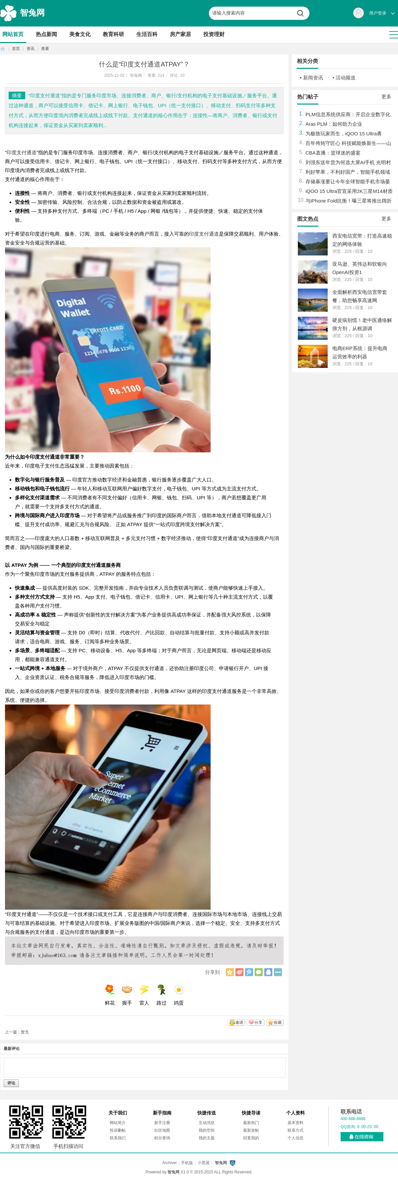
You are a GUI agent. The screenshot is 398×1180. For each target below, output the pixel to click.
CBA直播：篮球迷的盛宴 (333, 153)
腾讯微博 (249, 972)
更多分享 (278, 972)
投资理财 (214, 34)
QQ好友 (268, 972)
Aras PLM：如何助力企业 (333, 124)
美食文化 (80, 34)
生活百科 (147, 34)
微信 (259, 972)
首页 (2, 49)
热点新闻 (46, 34)
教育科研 (113, 34)
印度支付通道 (21, 152)
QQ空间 (230, 972)
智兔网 (32, 12)
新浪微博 (239, 972)
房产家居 (180, 34)
